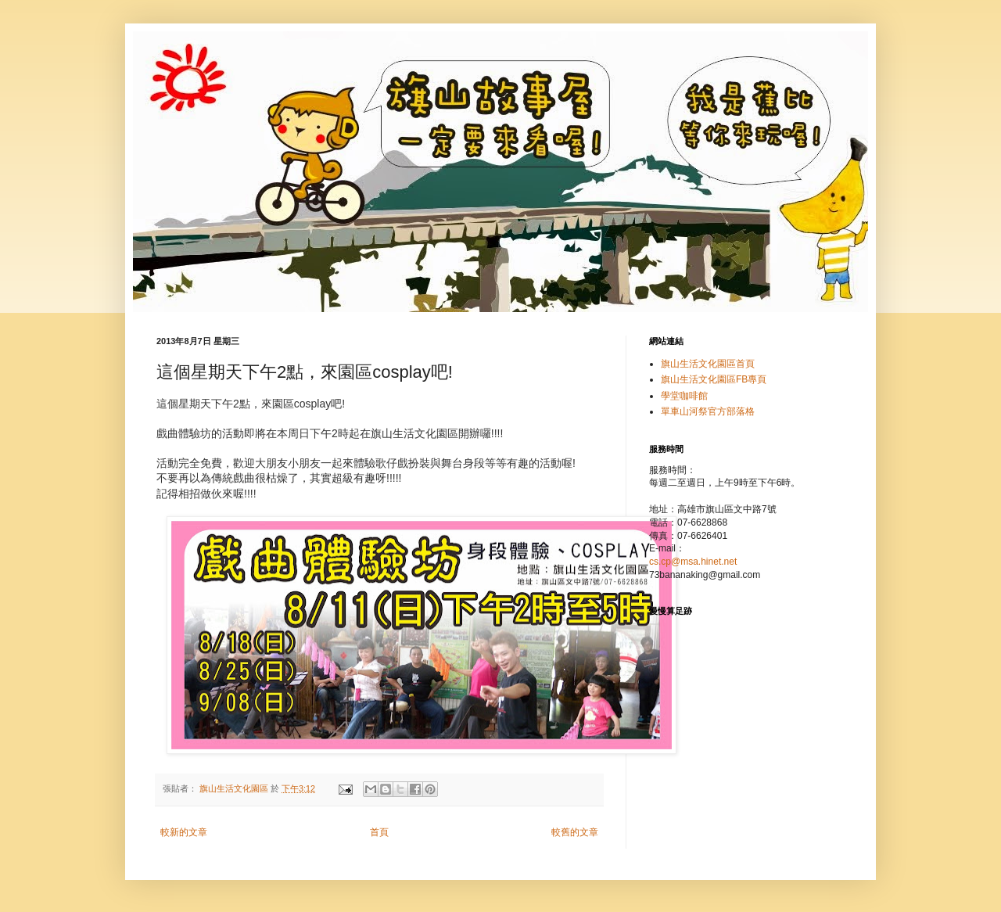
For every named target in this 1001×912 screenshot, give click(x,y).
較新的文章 (183, 832)
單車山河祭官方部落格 (708, 411)
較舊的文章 (574, 832)
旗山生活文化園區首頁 (708, 363)
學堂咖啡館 (684, 395)
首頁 (379, 832)
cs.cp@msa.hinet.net (693, 561)
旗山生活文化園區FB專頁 (713, 379)
